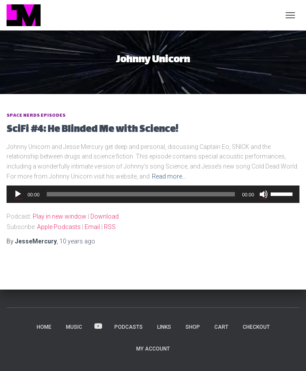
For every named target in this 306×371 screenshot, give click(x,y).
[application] (153, 194)
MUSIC (74, 327)
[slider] (141, 194)
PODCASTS (128, 327)
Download (104, 216)
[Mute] (263, 194)
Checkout (256, 327)
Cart (221, 327)
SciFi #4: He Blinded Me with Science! (92, 129)
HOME (44, 327)
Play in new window (59, 216)
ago (77, 241)
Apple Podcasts (59, 226)
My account (153, 349)
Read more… (169, 176)
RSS (110, 226)
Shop (193, 327)
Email (92, 226)
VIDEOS (98, 327)
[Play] (18, 194)
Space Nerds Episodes (36, 115)
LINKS (164, 327)
